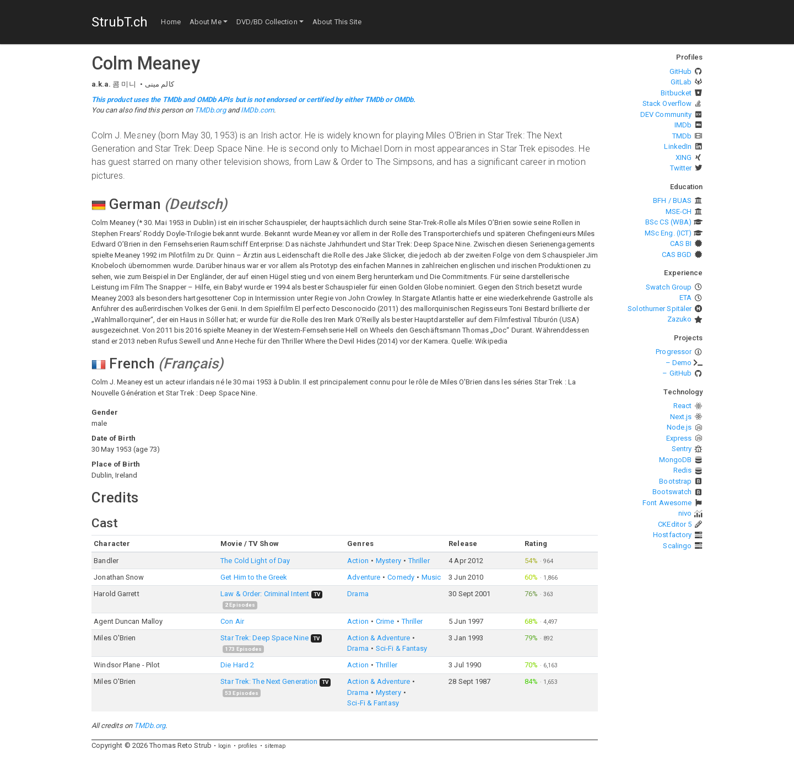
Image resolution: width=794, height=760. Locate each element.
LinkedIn (678, 146)
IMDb (683, 125)
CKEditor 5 (675, 524)
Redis (682, 470)
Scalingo (677, 546)
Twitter (681, 168)
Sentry (682, 449)
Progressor (674, 351)
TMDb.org (210, 110)
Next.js (681, 417)
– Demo (679, 362)
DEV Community (666, 114)
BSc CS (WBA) (668, 222)
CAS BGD (677, 254)
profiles (248, 746)
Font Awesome (667, 503)
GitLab (681, 82)
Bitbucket (676, 93)
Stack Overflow (667, 103)
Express (679, 438)
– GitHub (677, 373)
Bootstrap (675, 481)
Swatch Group (669, 287)
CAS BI (681, 243)
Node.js (679, 427)
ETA (685, 297)
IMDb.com (257, 110)
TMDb (682, 136)
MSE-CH (679, 211)
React (682, 406)
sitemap (275, 746)
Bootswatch (672, 492)
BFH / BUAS (672, 200)
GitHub (680, 71)
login (224, 746)
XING (684, 157)
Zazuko (679, 319)
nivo (685, 513)
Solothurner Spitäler (660, 308)
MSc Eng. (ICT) (668, 233)
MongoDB (675, 460)
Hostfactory (672, 535)
